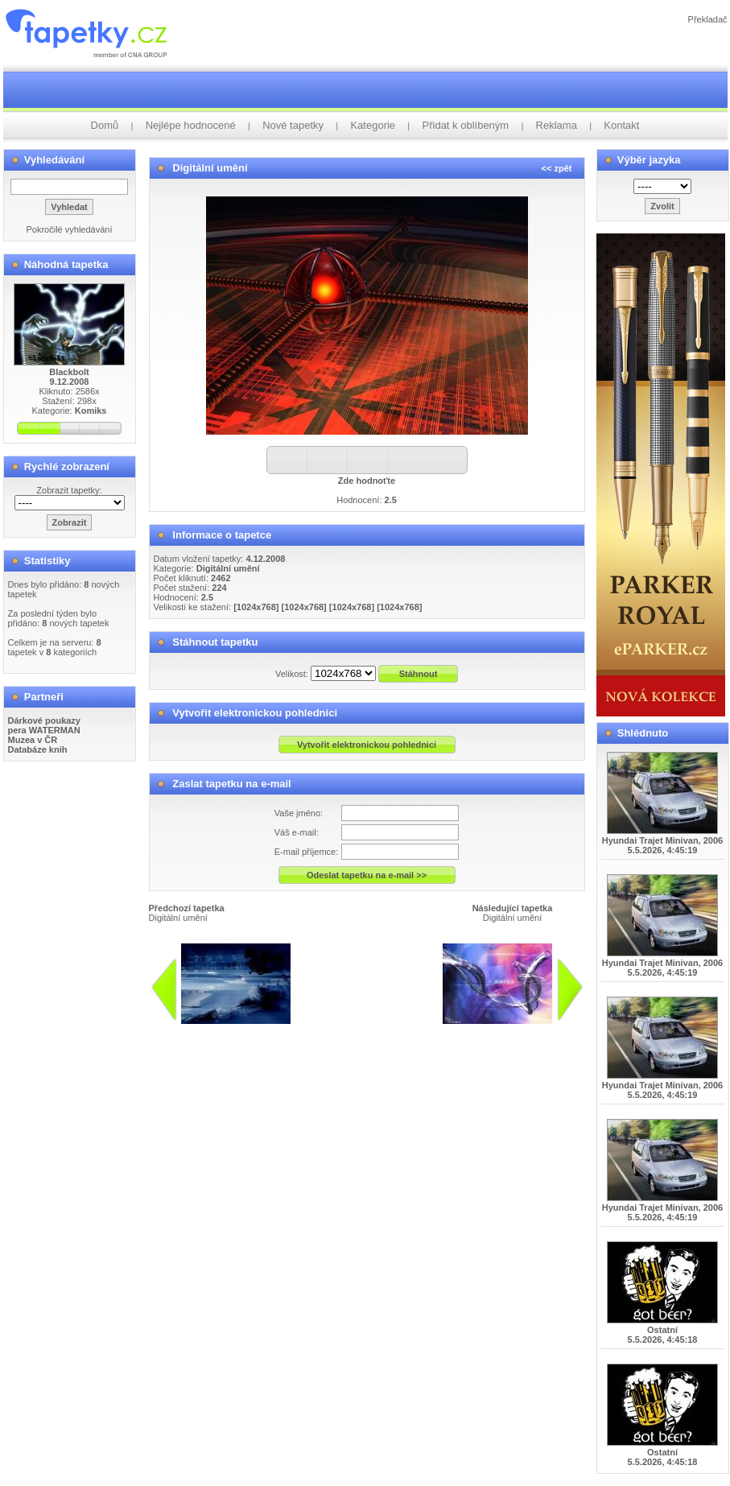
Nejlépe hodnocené (191, 125)
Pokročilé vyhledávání (69, 229)
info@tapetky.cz (449, 1030)
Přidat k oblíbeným (466, 125)
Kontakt (621, 125)
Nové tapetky (293, 125)
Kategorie (372, 125)
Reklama (556, 125)
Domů (105, 125)
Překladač (708, 19)
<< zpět (557, 168)
